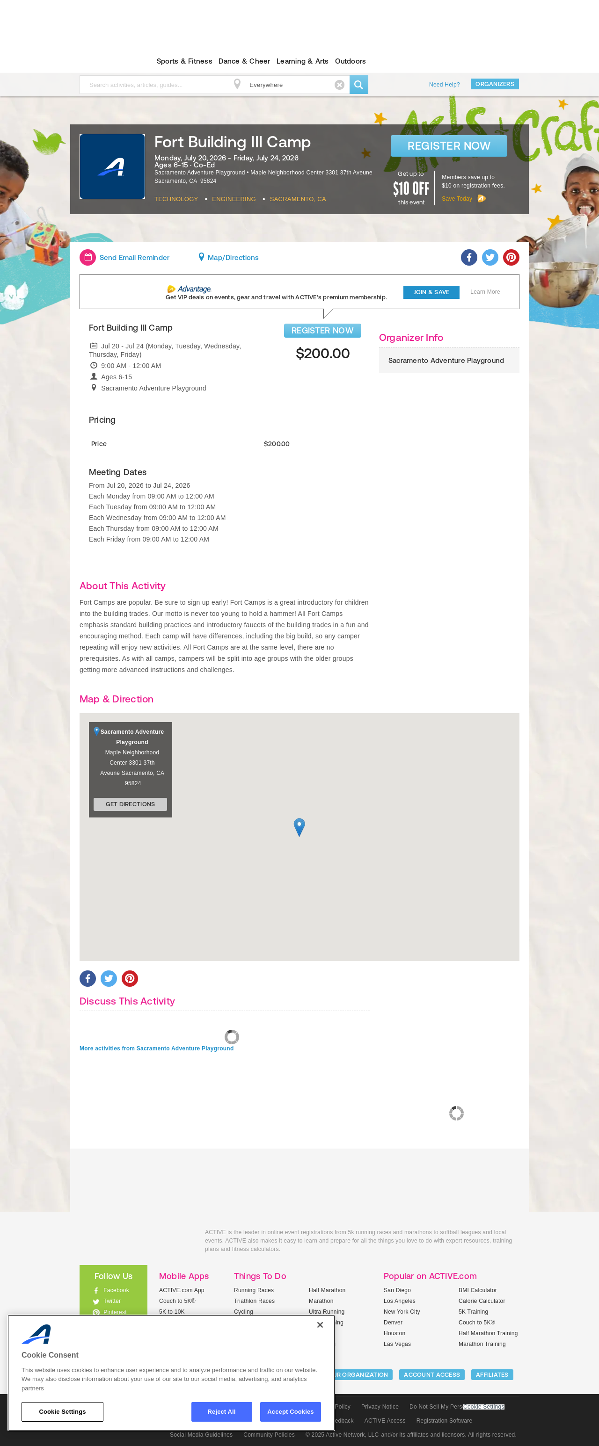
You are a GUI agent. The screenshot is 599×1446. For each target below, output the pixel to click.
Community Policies (269, 1435)
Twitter (112, 1301)
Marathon (321, 1301)
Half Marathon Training (488, 1333)
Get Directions (130, 804)
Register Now (449, 145)
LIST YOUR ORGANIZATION (349, 1374)
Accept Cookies (290, 1411)
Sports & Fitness (184, 61)
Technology (176, 198)
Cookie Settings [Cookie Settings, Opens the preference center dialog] (62, 1411)
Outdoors (350, 61)
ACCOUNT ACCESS (432, 1374)
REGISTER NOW (323, 330)
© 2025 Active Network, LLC (342, 1435)
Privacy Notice (380, 1406)
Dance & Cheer (244, 61)
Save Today (457, 198)
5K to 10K (172, 1312)
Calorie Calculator (482, 1301)
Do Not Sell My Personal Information (456, 1406)
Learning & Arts (303, 61)
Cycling (243, 1312)
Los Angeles (400, 1301)
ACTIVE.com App (182, 1290)
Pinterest (115, 1312)
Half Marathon (327, 1290)
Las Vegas (397, 1344)
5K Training (473, 1312)
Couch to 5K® (177, 1301)
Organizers (494, 83)
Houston (394, 1333)
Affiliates (492, 1374)
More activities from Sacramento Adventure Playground (157, 1048)
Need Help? (444, 84)
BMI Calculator (478, 1290)
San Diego (397, 1290)
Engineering (234, 198)
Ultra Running (327, 1312)
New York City (402, 1312)
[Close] (320, 1325)
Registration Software (444, 1420)
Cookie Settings (483, 1407)
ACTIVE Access (385, 1420)
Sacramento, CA (298, 198)
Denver (393, 1322)
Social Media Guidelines (201, 1435)
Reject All (222, 1411)
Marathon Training (482, 1344)
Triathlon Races (254, 1301)
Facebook (116, 1290)
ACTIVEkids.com (105, 61)
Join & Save (432, 292)
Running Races (254, 1290)
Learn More (485, 292)
